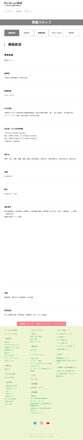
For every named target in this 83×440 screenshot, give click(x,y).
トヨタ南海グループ (62, 334)
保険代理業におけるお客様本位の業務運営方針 (40, 405)
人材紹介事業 (60, 349)
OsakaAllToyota (35, 413)
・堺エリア (7, 391)
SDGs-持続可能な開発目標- (39, 398)
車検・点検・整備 (36, 336)
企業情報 (33, 396)
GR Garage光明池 (10, 399)
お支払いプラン (9, 361)
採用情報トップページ (37, 388)
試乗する (7, 353)
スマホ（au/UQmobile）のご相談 (41, 363)
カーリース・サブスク (11, 358)
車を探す (7, 342)
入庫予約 (33, 334)
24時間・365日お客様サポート (66, 371)
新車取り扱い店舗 (10, 386)
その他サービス (35, 366)
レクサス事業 (60, 340)
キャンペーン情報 (36, 361)
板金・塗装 (33, 339)
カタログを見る (9, 356)
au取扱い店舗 (8, 401)
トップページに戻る (10, 334)
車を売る (33, 350)
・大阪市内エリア (10, 388)
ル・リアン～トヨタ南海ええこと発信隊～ (40, 370)
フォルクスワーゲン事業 (64, 346)
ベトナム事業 (60, 343)
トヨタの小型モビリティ (12, 345)
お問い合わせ (34, 358)
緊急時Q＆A (60, 376)
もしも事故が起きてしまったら (66, 374)
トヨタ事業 (59, 337)
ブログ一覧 (7, 404)
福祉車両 (7, 350)
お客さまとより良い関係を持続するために (40, 409)
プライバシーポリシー (37, 401)
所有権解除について (62, 358)
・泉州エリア (8, 394)
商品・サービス (35, 342)
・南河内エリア (9, 396)
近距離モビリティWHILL (12, 347)
